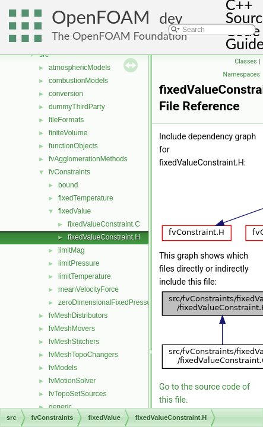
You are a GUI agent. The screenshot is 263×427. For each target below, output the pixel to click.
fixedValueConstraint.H (104, 237)
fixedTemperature (85, 198)
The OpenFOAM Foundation (119, 35)
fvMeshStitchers (74, 341)
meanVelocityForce (88, 289)
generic (60, 407)
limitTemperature (84, 276)
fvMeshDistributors (78, 315)
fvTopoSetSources (77, 394)
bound (68, 185)
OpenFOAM (101, 17)
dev (170, 18)
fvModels (63, 368)
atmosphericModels (79, 67)
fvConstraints (69, 172)
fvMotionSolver (72, 381)
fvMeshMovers (72, 328)
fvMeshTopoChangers (83, 354)
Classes (245, 61)
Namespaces (241, 74)
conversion (66, 94)
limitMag (71, 250)
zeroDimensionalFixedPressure (107, 302)
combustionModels (78, 81)
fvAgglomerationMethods (88, 159)
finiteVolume (68, 133)
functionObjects (73, 146)
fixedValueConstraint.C (104, 224)
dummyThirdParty (77, 107)
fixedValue (74, 211)
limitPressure (78, 263)
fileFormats (66, 120)
